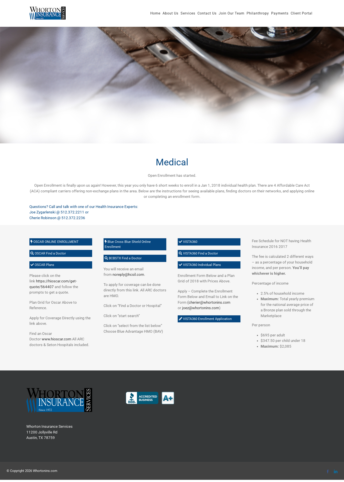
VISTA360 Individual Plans (200, 265)
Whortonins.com (45, 471)
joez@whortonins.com (200, 308)
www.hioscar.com (56, 339)
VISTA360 (188, 242)
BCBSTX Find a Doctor (123, 258)
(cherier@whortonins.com (208, 302)
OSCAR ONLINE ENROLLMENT (54, 242)
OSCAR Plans (42, 265)
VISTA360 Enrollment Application (205, 319)
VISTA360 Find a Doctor (198, 253)
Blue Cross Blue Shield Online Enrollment (128, 244)
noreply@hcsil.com (128, 274)
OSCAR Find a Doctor (48, 253)
